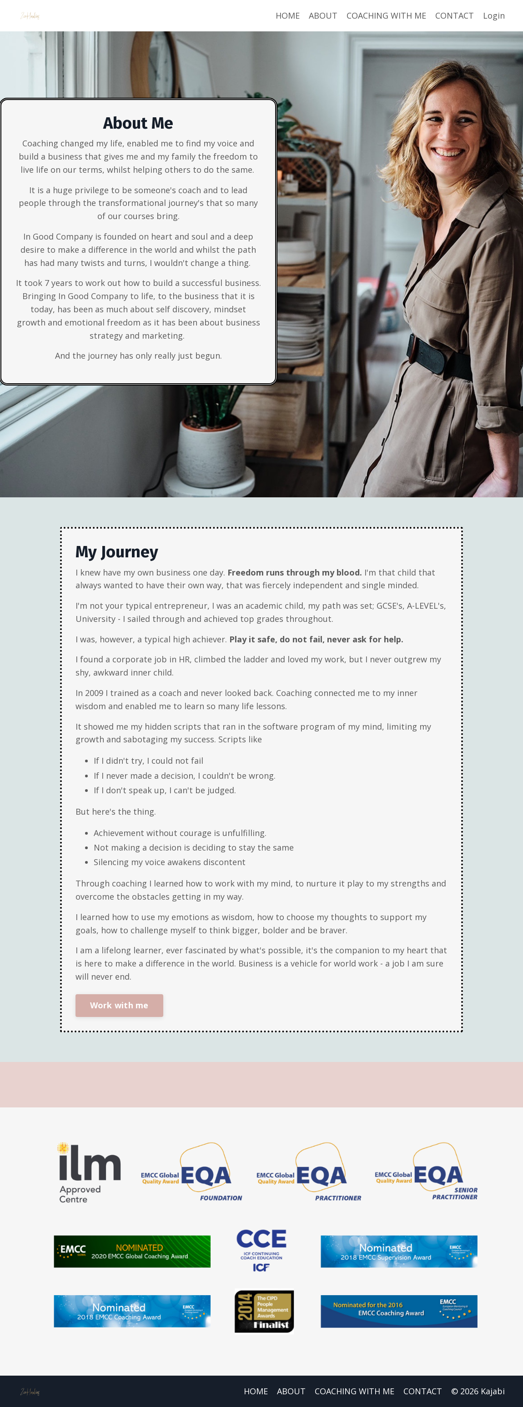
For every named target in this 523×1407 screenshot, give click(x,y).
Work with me (119, 1005)
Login (494, 15)
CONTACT (454, 15)
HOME (288, 15)
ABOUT (323, 15)
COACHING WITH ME (386, 15)
